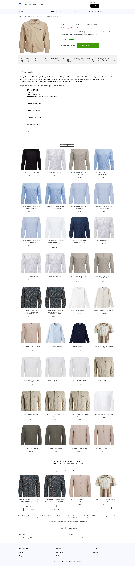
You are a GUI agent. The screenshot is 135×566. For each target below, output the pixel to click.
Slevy (20, 556)
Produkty (25, 16)
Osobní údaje (60, 556)
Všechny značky (23, 548)
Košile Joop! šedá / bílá (55, 172)
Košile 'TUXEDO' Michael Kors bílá (103, 414)
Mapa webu (59, 552)
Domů (21, 11)
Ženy (35, 11)
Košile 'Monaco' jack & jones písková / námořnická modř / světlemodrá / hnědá (31, 312)
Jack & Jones (70, 34)
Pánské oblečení (94, 11)
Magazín (58, 548)
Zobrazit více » (93, 34)
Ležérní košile (70, 463)
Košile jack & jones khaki (31, 448)
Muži (75, 11)
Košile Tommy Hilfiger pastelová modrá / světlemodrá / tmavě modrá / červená (55, 242)
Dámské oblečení (55, 11)
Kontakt (95, 552)
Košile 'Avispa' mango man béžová (103, 310)
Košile (37, 16)
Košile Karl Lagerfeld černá (31, 172)
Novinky (20, 552)
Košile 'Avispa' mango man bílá (79, 310)
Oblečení (33, 16)
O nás (95, 548)
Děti (113, 11)
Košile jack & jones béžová (79, 448)
